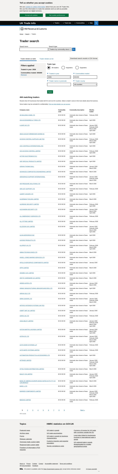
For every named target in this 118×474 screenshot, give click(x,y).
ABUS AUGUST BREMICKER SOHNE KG (32, 134)
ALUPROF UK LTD (25, 245)
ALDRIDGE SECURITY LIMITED (29, 204)
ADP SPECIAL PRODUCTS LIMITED (30, 161)
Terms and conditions (66, 463)
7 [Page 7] (53, 410)
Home (21, 34)
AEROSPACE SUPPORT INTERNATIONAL (32, 177)
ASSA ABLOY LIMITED (26, 321)
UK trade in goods (53, 430)
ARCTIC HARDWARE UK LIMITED (30, 278)
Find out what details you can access (59, 104)
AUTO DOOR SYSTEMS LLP (28, 345)
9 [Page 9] (64, 410)
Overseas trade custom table (30, 442)
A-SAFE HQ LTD (25, 125)
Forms (22, 436)
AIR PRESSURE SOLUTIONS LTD (30, 183)
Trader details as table (28, 59)
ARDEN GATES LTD (26, 283)
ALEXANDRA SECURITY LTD (28, 209)
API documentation (25, 465)
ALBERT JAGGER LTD (26, 194)
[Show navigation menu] (56, 23)
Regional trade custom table (29, 445)
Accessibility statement (51, 463)
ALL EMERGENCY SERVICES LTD (30, 216)
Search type (53, 46)
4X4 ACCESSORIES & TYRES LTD (30, 120)
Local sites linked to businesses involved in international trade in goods (85, 437)
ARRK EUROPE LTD (26, 298)
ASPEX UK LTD (24, 316)
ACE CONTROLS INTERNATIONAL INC (31, 146)
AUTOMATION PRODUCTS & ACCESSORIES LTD (35, 355)
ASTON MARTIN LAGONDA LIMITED (31, 329)
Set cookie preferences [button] (57, 15)
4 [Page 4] (38, 410)
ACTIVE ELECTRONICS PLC (28, 156)
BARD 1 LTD (23, 386)
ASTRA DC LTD (24, 336)
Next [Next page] (82, 410)
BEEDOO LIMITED (25, 400)
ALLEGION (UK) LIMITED (27, 226)
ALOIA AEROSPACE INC (27, 235)
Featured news (25, 430)
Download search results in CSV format (83, 58)
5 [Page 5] (43, 410)
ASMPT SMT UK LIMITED (27, 310)
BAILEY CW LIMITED (26, 374)
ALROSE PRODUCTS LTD (27, 240)
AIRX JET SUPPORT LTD (27, 189)
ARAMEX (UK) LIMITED (27, 273)
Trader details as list (46, 59)
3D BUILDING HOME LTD (27, 115)
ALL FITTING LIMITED (26, 221)
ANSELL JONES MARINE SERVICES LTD (32, 257)
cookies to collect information (35, 7)
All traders (55, 68)
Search (27, 34)
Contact (41, 463)
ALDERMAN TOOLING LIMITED (29, 199)
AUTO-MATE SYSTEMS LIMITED (29, 350)
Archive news (24, 433)
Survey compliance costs (55, 446)
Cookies (34, 463)
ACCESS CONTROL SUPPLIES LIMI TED (32, 139)
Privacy (28, 463)
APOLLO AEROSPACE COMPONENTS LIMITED (34, 262)
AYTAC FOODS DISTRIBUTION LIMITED (32, 369)
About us (22, 463)
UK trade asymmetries (54, 433)
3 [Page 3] (32, 410)
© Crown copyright (91, 469)
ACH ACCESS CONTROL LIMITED (30, 151)
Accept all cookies (31, 15)
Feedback (35, 465)
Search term (24, 46)
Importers (69, 68)
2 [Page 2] (27, 410)
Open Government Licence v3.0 (52, 469)
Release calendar (26, 439)
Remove (24, 75)
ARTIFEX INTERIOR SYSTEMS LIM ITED (32, 305)
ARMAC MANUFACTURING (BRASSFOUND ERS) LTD (36, 288)
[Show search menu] (96, 23)
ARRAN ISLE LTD (25, 293)
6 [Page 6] (48, 410)
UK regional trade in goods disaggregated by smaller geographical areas (83, 444)
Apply (50, 92)
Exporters (83, 68)
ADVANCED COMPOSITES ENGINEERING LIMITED (35, 171)
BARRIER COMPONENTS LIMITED (30, 391)
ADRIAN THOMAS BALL (27, 166)
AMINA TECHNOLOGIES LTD (28, 252)
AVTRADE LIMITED (25, 360)
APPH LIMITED (24, 268)
